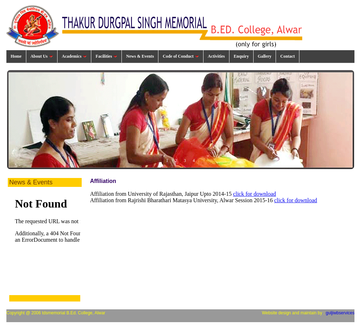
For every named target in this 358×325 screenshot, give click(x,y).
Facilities (106, 56)
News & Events (140, 56)
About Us (42, 56)
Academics (74, 56)
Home (16, 56)
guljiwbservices (340, 312)
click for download (254, 194)
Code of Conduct (181, 56)
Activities (216, 56)
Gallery (265, 56)
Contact (287, 56)
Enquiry (241, 56)
